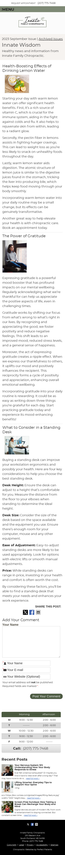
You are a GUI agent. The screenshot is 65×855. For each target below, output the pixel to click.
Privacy (30, 845)
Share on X (26, 612)
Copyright (11, 845)
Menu (7, 10)
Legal (21, 845)
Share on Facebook (32, 612)
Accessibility (42, 845)
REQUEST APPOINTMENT (23, 3)
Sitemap (54, 845)
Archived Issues (51, 39)
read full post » (32, 778)
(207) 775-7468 (46, 3)
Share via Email (38, 612)
